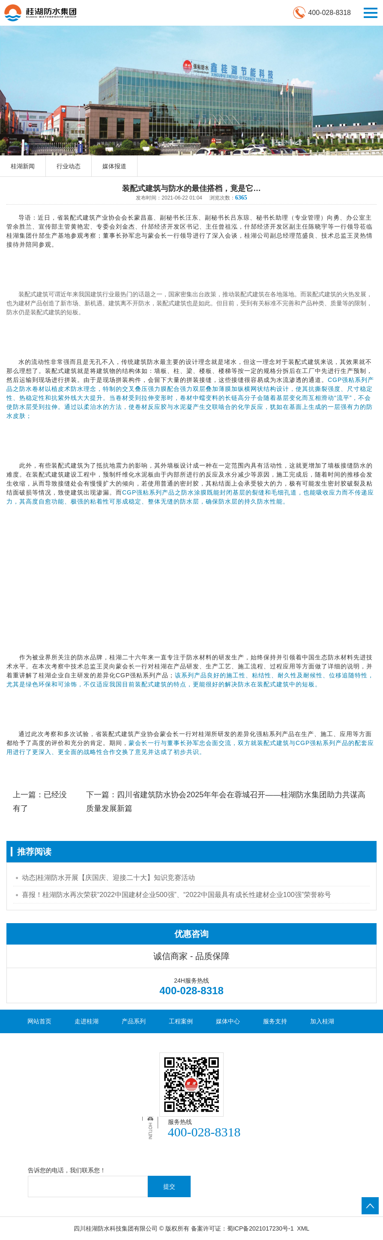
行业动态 (69, 166)
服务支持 (275, 1021)
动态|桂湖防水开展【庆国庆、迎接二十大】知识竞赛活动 (108, 877)
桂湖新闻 (23, 166)
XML (303, 1228)
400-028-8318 (329, 12)
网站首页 (39, 1021)
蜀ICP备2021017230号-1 (260, 1228)
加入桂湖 (322, 1021)
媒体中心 (228, 1021)
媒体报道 (114, 166)
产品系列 (134, 1021)
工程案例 (181, 1021)
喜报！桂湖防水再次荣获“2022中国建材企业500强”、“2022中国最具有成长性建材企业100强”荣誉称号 (176, 894)
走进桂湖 (87, 1021)
